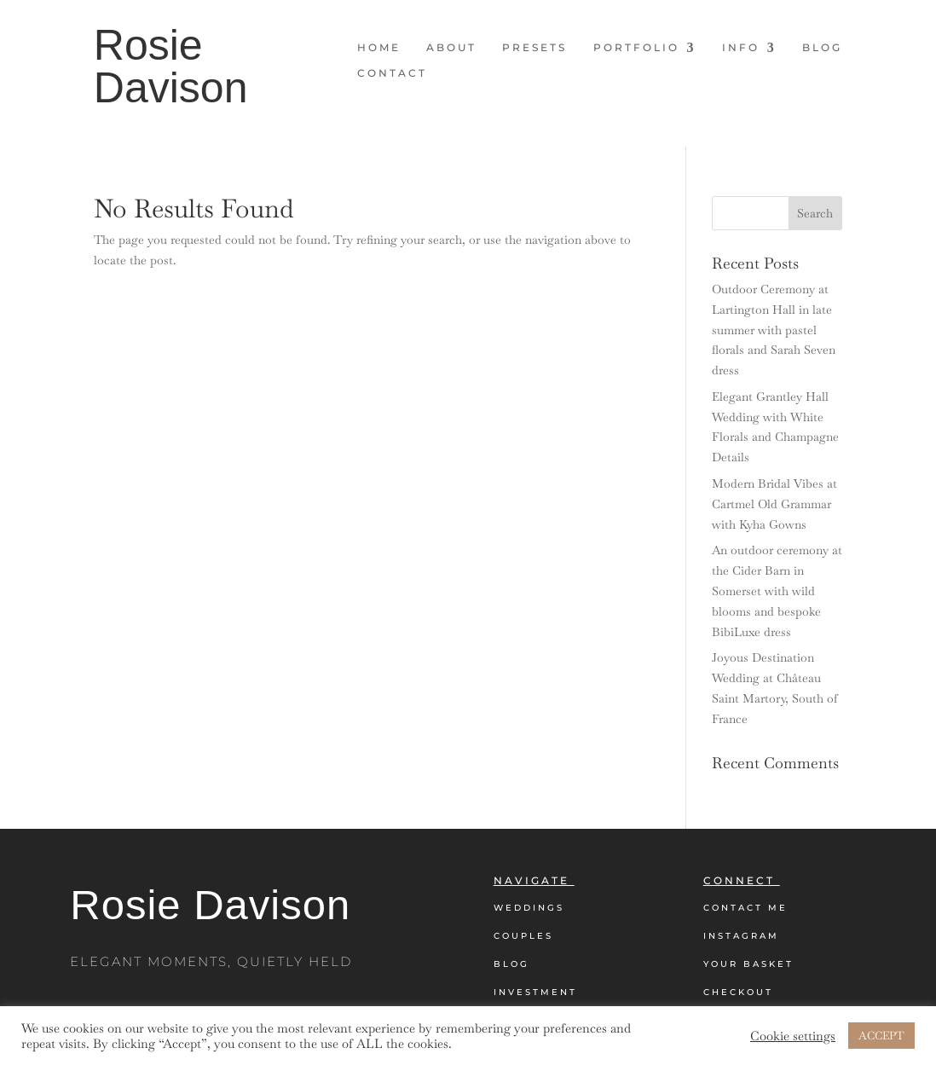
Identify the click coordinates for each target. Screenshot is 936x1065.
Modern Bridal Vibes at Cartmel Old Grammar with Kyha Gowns (774, 504)
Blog (822, 48)
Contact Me (745, 907)
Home (379, 48)
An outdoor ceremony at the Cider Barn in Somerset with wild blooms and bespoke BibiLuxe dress (777, 590)
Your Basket (748, 963)
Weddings (529, 907)
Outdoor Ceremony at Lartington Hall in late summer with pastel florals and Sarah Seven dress (773, 329)
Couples (523, 935)
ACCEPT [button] (881, 1035)
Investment (535, 992)
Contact (392, 73)
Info (741, 48)
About (451, 48)
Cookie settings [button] (792, 1036)
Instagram (741, 935)
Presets (534, 48)
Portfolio (636, 48)
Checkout (738, 992)
